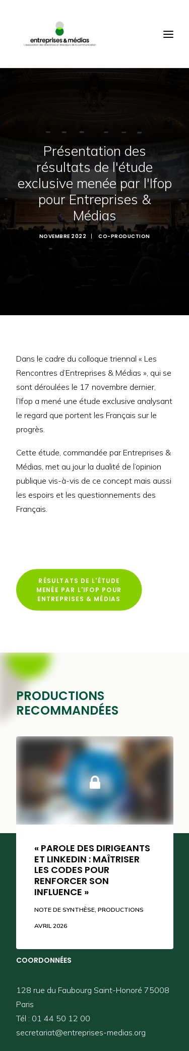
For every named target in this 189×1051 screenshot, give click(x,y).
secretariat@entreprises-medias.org (81, 1027)
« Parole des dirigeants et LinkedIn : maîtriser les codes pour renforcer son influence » (92, 864)
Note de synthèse (64, 904)
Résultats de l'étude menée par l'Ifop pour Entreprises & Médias (80, 584)
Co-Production (124, 233)
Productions (121, 904)
